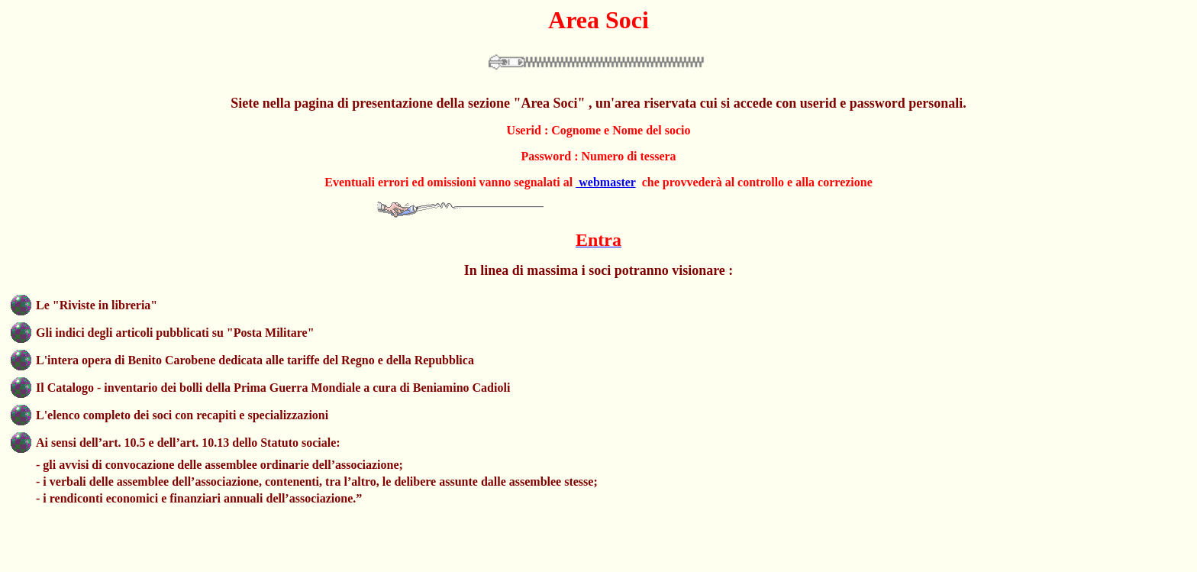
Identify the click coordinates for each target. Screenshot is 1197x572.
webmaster (607, 182)
